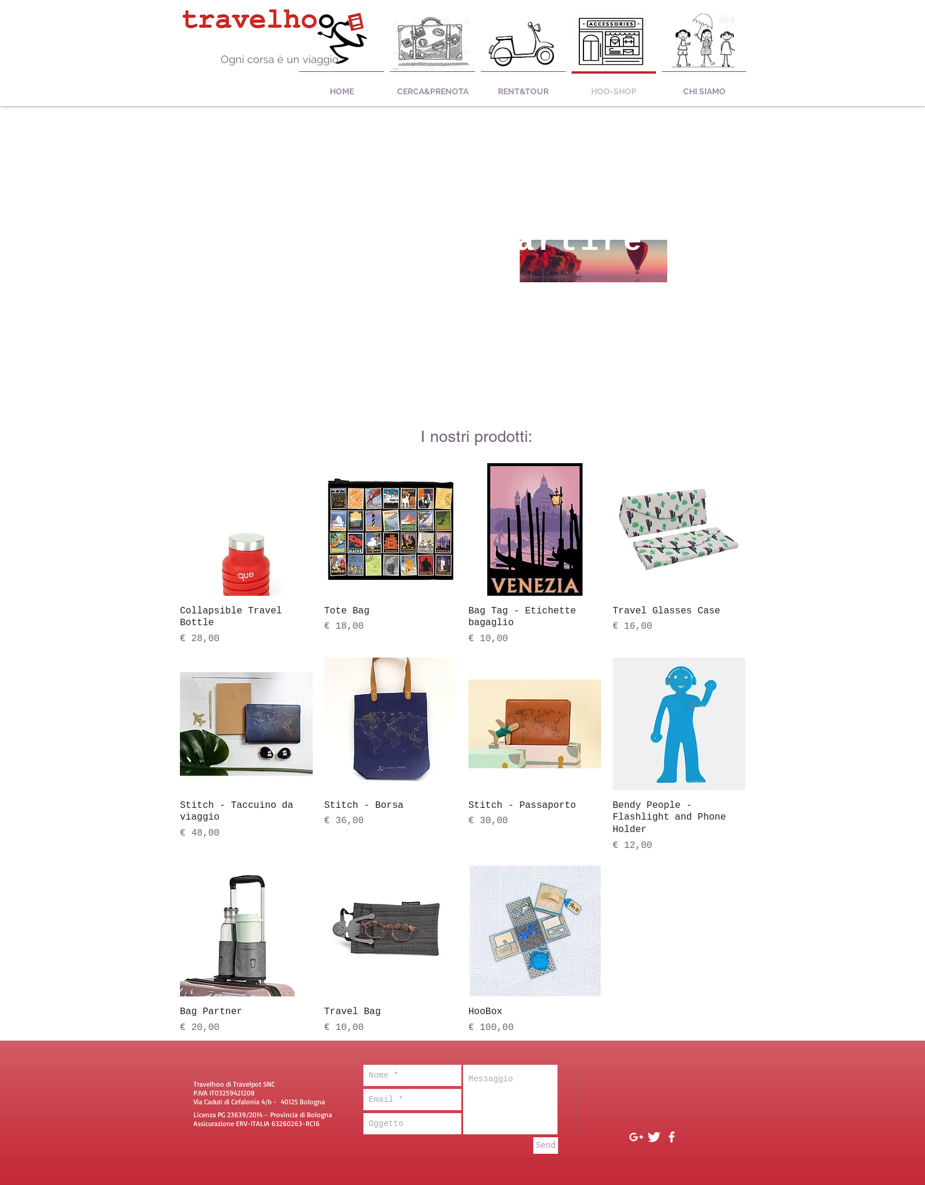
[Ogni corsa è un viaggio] (279, 59)
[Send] (545, 1145)
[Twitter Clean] (654, 1137)
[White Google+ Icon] (636, 1137)
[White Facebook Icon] (671, 1137)
